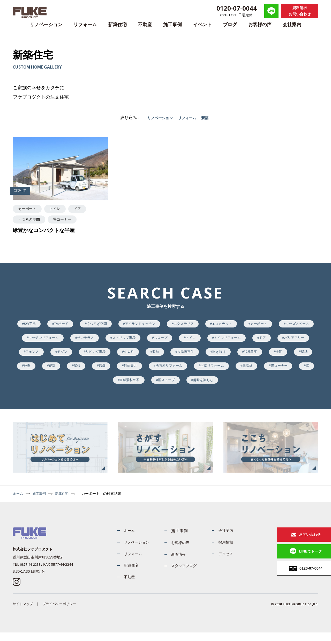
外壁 (128, 370)
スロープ (217, 340)
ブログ (230, 24)
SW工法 (41, 324)
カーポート (289, 324)
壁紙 (101, 370)
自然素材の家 (195, 385)
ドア (27, 355)
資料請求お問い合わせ (300, 11)
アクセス (221, 560)
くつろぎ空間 (114, 324)
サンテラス (136, 340)
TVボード (75, 324)
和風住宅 (44, 370)
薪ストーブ (235, 385)
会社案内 (292, 24)
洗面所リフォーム (281, 370)
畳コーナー (132, 385)
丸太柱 (204, 355)
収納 (233, 355)
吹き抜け (302, 355)
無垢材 (98, 385)
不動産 (145, 24)
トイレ (249, 340)
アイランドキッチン (161, 324)
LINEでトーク (293, 559)
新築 (208, 117)
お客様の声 (260, 24)
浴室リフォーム (60, 385)
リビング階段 (168, 355)
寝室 (155, 370)
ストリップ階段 (177, 340)
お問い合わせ (292, 541)
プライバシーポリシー (62, 612)
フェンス (100, 355)
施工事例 (172, 24)
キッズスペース (42, 340)
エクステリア (208, 324)
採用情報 (221, 548)
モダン (132, 355)
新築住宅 (117, 24)
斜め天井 (240, 370)
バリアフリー (62, 355)
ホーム (18, 499)
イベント (202, 24)
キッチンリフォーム (90, 340)
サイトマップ (23, 612)
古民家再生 (266, 355)
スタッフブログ (176, 572)
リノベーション (46, 24)
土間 (74, 370)
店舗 (209, 370)
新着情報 (170, 560)
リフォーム (85, 24)
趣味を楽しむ (274, 385)
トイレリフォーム (289, 340)
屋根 (182, 370)
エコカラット (249, 324)
